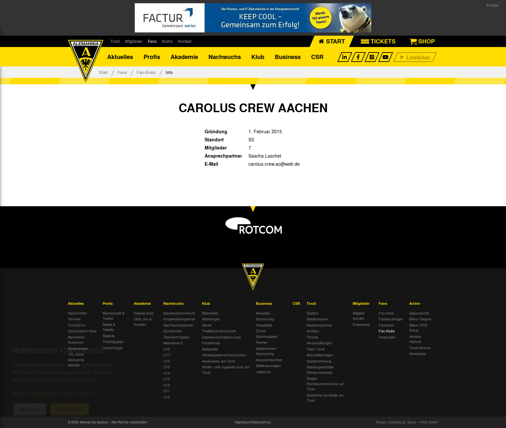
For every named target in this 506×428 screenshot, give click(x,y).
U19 (166, 348)
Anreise (313, 330)
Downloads (361, 324)
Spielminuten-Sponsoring (266, 351)
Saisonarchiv (419, 312)
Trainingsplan (113, 341)
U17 (166, 354)
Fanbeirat (386, 324)
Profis (152, 57)
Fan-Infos (386, 312)
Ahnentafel (417, 353)
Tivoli (115, 41)
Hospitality (264, 324)
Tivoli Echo (76, 324)
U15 (166, 366)
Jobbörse (263, 371)
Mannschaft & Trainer (113, 315)
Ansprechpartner (269, 359)
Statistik (109, 335)
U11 (166, 390)
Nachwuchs (225, 57)
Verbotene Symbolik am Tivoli (325, 397)
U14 (166, 372)
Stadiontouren (317, 318)
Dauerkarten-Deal (82, 330)
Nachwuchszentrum (179, 312)
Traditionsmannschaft (219, 330)
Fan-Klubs (146, 72)
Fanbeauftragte (391, 318)
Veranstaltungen (319, 342)
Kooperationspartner (179, 318)
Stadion (312, 312)
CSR (317, 57)
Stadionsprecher (320, 324)
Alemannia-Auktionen (76, 339)
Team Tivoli (315, 348)
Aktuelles (120, 57)
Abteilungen (211, 318)
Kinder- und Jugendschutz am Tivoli (225, 369)
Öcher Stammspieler (266, 333)
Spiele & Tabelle (109, 327)
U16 (166, 360)
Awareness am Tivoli (218, 360)
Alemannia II (173, 342)
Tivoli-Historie (420, 347)
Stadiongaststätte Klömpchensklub (320, 369)
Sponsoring (265, 318)
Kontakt (184, 41)
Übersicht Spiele (176, 336)
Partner (262, 342)
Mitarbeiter (210, 312)
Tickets (312, 336)
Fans (152, 41)
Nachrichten (77, 312)
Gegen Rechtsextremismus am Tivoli (325, 383)
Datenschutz (144, 312)
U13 (166, 378)
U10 (166, 396)
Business (288, 57)
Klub (257, 57)
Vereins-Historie (415, 339)
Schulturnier (172, 330)
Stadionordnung (319, 360)
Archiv (167, 41)
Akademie (184, 57)
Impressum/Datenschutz (221, 336)
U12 (166, 384)
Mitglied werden (358, 315)
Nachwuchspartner (178, 324)
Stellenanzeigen (268, 365)
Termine (74, 318)
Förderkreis (211, 342)
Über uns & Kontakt (143, 321)
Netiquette (210, 348)
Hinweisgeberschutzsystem (224, 354)
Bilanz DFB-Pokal (418, 327)
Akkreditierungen (320, 354)
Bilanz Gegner (420, 318)
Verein (207, 324)
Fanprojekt (387, 336)
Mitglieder (134, 41)
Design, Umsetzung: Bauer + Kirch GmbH (407, 422)
